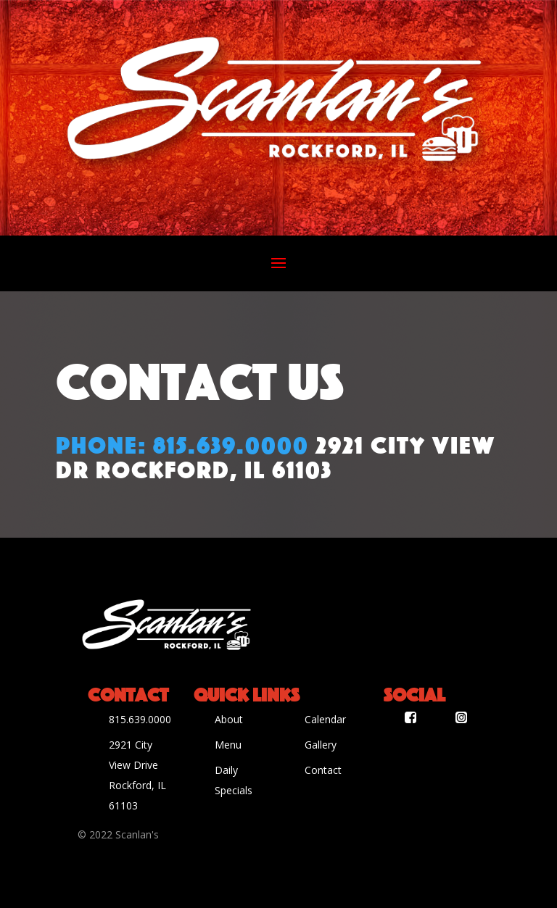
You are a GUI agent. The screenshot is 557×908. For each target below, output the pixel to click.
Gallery (321, 744)
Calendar (325, 719)
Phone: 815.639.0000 (182, 442)
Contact (323, 770)
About (229, 719)
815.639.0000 (140, 719)
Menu (228, 744)
